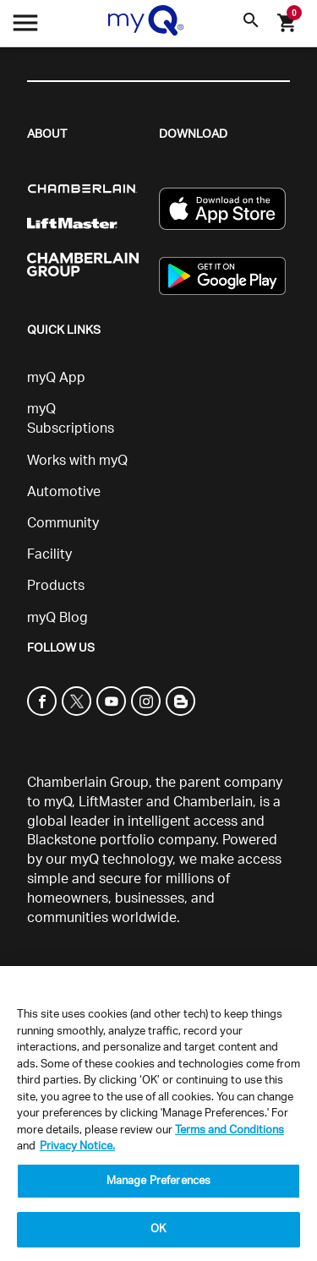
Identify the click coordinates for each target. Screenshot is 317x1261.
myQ (58, 802)
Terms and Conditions (229, 1130)
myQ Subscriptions (70, 418)
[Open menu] (25, 27)
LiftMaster (111, 802)
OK (158, 1229)
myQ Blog (57, 618)
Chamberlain (213, 802)
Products (56, 585)
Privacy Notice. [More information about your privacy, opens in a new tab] (77, 1146)
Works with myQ (77, 460)
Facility (49, 554)
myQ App (56, 378)
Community (63, 523)
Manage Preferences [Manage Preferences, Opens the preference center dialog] (158, 1181)
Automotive (64, 492)
